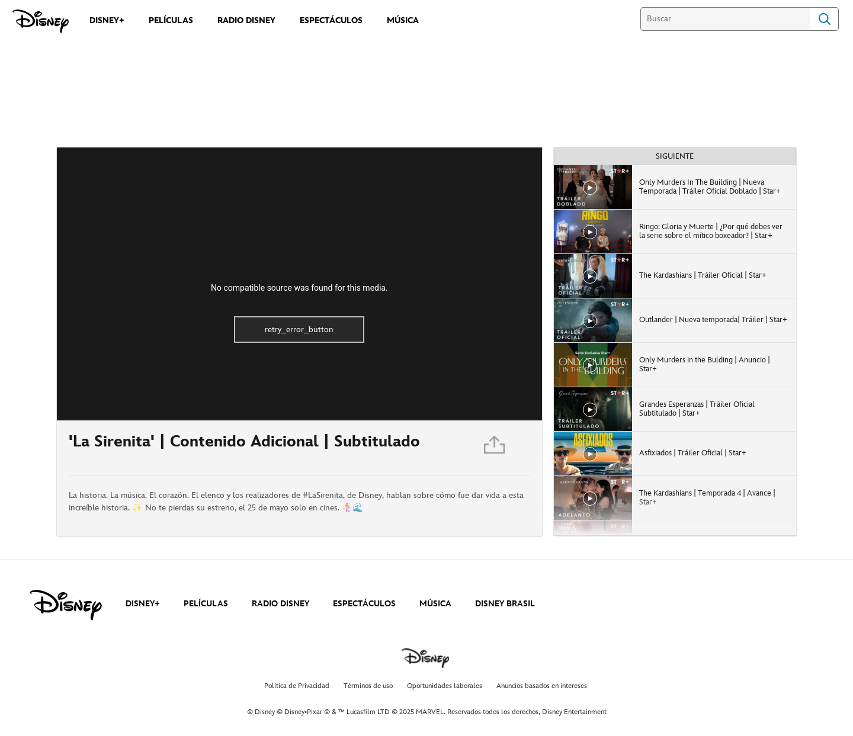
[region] (299, 283)
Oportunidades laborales (444, 686)
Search (824, 19)
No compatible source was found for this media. (299, 288)
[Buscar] (725, 19)
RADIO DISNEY (280, 604)
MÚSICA (435, 604)
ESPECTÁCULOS (364, 604)
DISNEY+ (143, 604)
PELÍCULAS (206, 604)
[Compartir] (495, 448)
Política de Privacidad (296, 686)
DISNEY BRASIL (505, 604)
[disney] (66, 605)
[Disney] (40, 21)
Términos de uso (368, 686)
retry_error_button (299, 329)
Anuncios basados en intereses (541, 686)
